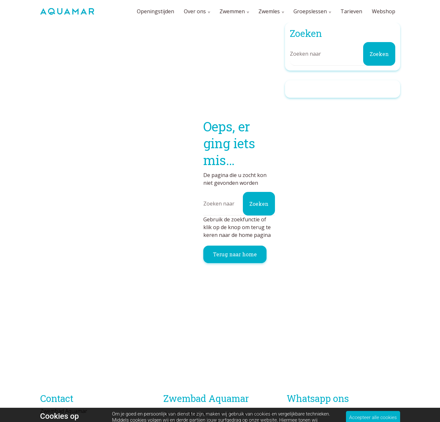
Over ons (195, 11)
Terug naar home (235, 254)
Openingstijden (155, 11)
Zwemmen (232, 11)
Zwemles (269, 11)
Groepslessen (310, 11)
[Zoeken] (239, 204)
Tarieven (351, 11)
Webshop (383, 11)
